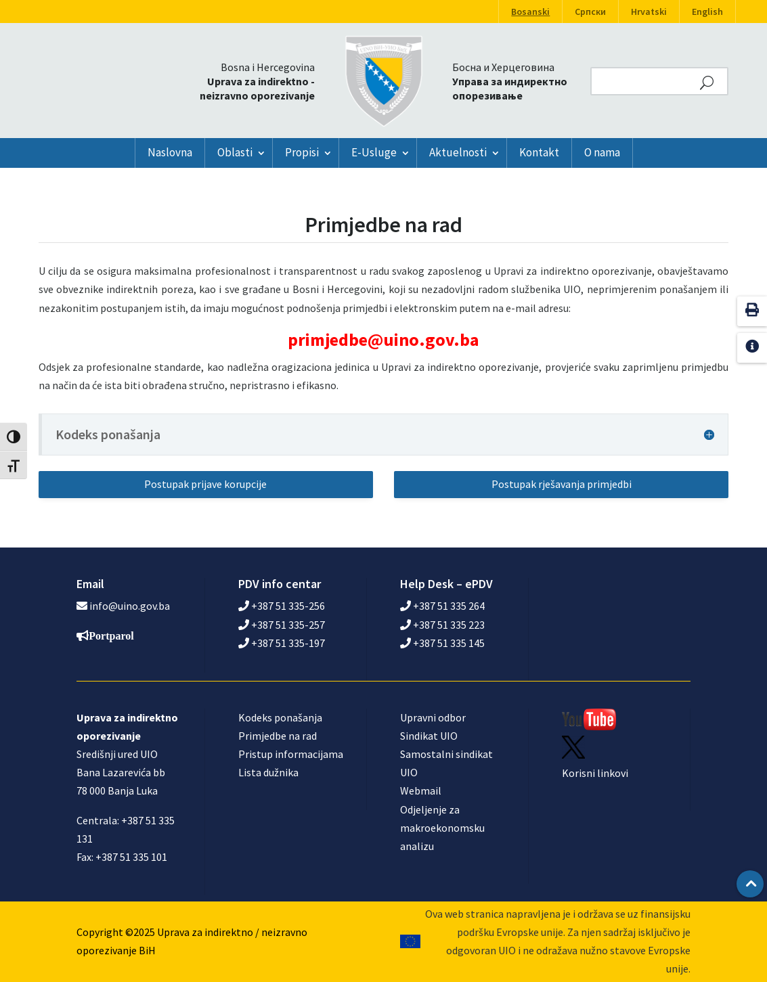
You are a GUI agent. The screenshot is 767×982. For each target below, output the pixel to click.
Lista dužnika (268, 772)
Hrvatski (649, 11)
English (707, 11)
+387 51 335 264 (442, 605)
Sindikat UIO (429, 735)
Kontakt (539, 152)
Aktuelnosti (458, 152)
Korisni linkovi (595, 773)
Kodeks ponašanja (280, 717)
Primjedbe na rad (277, 735)
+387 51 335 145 (442, 643)
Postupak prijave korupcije (205, 484)
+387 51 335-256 (281, 605)
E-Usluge (374, 152)
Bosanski (530, 11)
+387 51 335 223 (442, 624)
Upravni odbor (433, 717)
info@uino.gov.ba (129, 605)
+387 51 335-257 (281, 624)
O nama (602, 152)
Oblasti (235, 152)
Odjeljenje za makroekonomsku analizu (442, 828)
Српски (590, 11)
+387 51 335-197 (281, 643)
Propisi (302, 152)
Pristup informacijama (290, 754)
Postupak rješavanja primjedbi (561, 484)
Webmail (420, 790)
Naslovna (170, 152)
